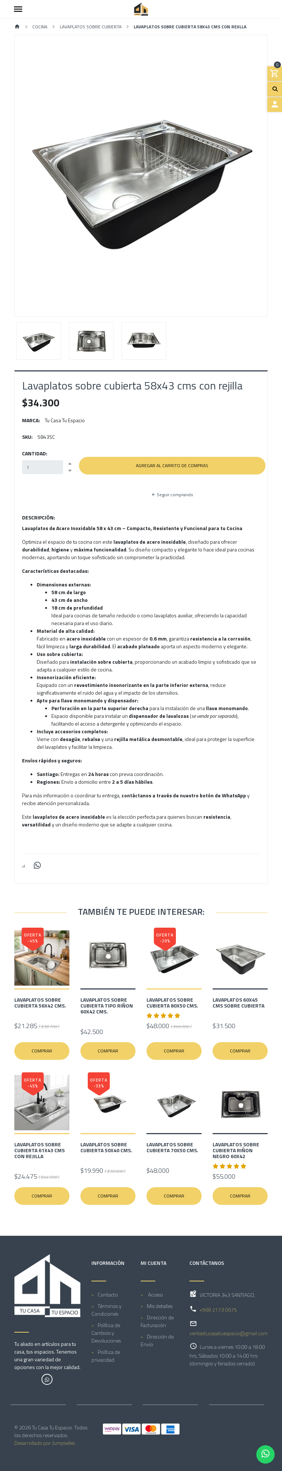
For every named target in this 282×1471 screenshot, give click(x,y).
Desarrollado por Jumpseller (44, 1443)
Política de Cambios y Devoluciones (106, 1332)
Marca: (31, 420)
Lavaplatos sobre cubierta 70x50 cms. (172, 1147)
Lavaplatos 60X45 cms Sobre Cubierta (238, 1002)
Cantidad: (34, 453)
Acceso (155, 1294)
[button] (34, 175)
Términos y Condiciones (106, 1309)
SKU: (27, 437)
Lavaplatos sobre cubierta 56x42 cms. (40, 1002)
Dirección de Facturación (157, 1321)
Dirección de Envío (157, 1340)
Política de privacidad (105, 1356)
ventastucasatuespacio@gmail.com (228, 1333)
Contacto (108, 1294)
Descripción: (38, 517)
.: (23, 865)
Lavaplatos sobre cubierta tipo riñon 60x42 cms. (106, 1005)
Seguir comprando (172, 494)
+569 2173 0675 (218, 1309)
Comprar (42, 1050)
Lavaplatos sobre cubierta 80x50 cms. (172, 1002)
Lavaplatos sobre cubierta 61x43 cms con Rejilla (39, 1150)
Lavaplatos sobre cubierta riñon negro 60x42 (236, 1150)
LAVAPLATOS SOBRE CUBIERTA (91, 26)
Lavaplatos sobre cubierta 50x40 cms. (106, 1147)
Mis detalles (160, 1306)
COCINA (39, 26)
